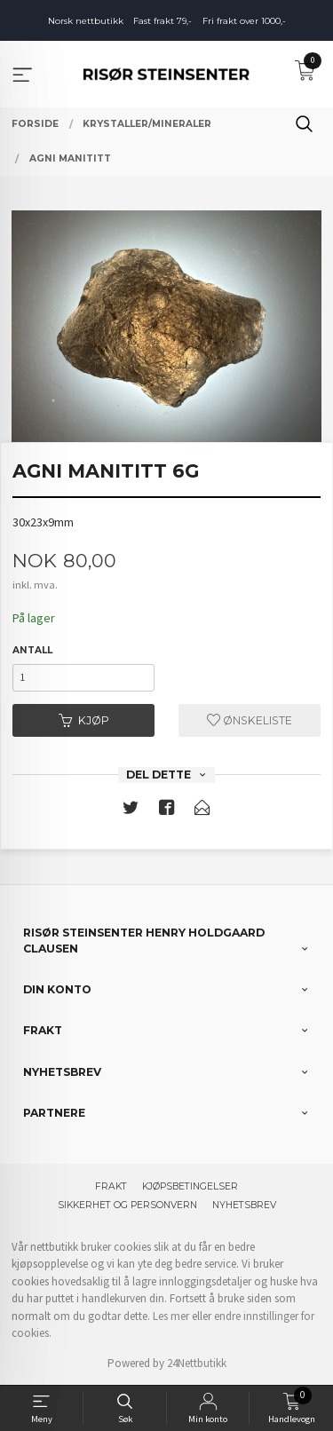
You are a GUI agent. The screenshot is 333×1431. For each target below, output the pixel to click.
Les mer (171, 1316)
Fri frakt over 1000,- (244, 21)
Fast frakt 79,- (162, 21)
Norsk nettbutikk (85, 21)
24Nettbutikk (196, 1363)
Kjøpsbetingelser (190, 1186)
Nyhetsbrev (244, 1205)
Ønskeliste (249, 720)
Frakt (111, 1186)
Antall (32, 650)
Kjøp (84, 720)
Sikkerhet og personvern (127, 1205)
